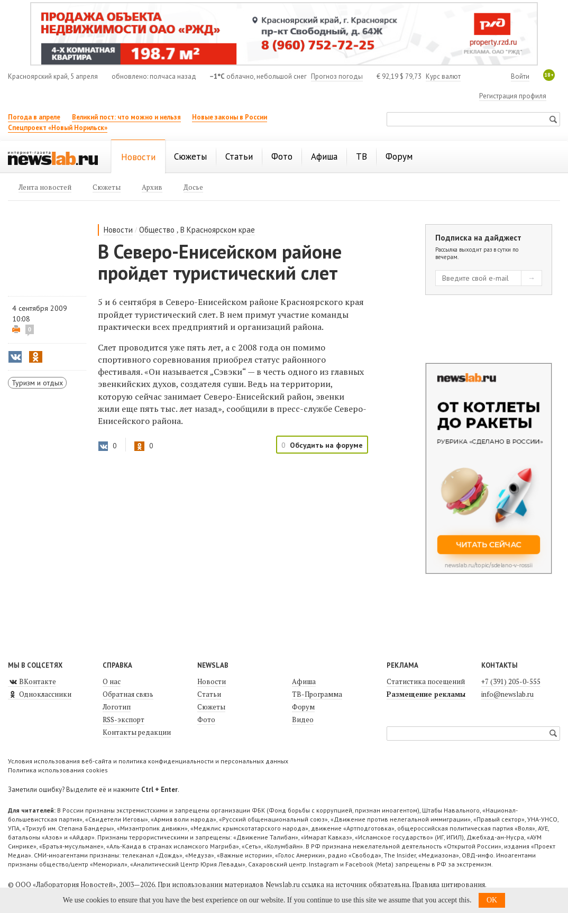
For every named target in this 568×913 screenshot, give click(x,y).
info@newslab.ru (507, 694)
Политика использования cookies (58, 770)
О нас (112, 681)
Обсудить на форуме (326, 445)
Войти (520, 76)
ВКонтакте (32, 681)
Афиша (304, 681)
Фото (206, 719)
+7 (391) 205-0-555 (510, 681)
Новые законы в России (229, 117)
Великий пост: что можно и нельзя (126, 117)
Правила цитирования (448, 884)
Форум (303, 707)
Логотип (117, 707)
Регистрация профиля (512, 95)
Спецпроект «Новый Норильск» (57, 127)
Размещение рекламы (426, 694)
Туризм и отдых (37, 383)
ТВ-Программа (317, 694)
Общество (157, 230)
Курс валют (443, 76)
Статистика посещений (426, 681)
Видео (303, 719)
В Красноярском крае (217, 230)
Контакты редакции (137, 732)
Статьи (209, 694)
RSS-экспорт (123, 719)
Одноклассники (39, 694)
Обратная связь (128, 694)
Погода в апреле (34, 117)
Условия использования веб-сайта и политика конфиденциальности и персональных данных (148, 761)
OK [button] (492, 900)
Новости (118, 230)
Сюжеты (211, 707)
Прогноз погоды (337, 76)
